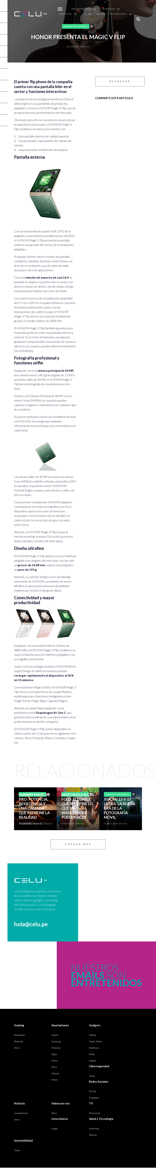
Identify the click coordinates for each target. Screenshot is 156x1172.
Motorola (56, 1047)
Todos (92, 1076)
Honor (55, 1060)
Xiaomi (55, 1035)
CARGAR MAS (78, 844)
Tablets (92, 1035)
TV (84, 14)
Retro (54, 1113)
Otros (16, 1047)
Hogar (55, 1128)
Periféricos (94, 1047)
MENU (59, 6)
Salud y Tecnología (112, 14)
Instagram (94, 1097)
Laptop (92, 1060)
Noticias (65, 14)
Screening (94, 1128)
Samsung (56, 1041)
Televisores (94, 1113)
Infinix (54, 1079)
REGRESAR (119, 81)
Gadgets (108, 9)
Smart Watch (95, 1041)
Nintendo (18, 1041)
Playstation (19, 1035)
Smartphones (82, 9)
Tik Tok (92, 1091)
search (137, 16)
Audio (92, 1054)
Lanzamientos (21, 1113)
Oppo (54, 1054)
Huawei (55, 1073)
